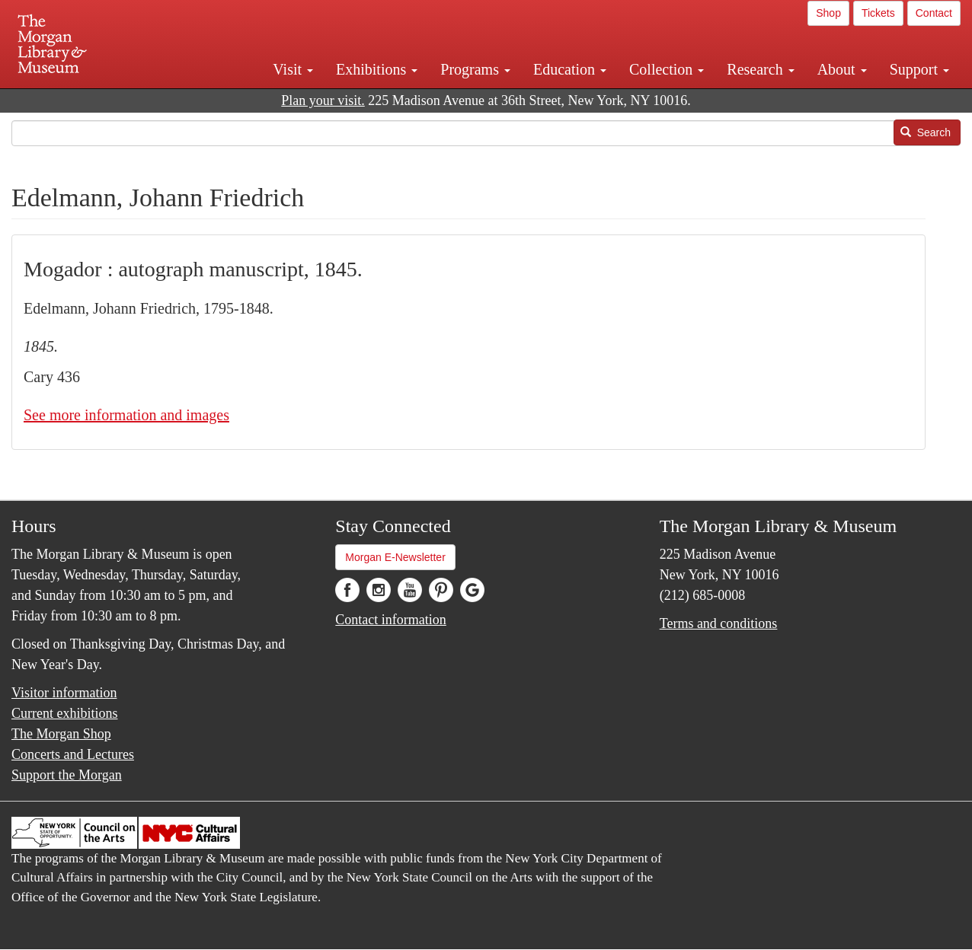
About (842, 69)
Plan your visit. (323, 100)
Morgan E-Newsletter (395, 557)
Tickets (878, 13)
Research (760, 69)
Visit (293, 69)
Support (919, 69)
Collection (666, 69)
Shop (828, 13)
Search (925, 132)
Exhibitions (376, 69)
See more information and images (126, 414)
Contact (934, 13)
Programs (475, 69)
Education (569, 69)
